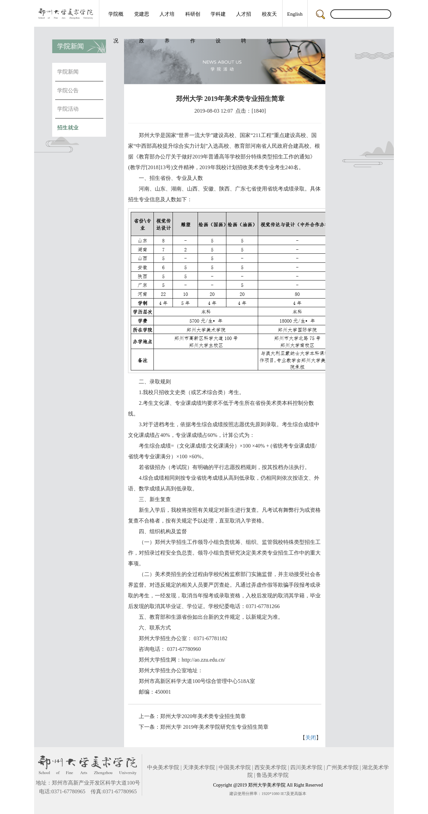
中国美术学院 (235, 767)
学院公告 (68, 90)
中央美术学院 (163, 767)
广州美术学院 (342, 767)
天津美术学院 (199, 767)
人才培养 (167, 19)
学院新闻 (68, 72)
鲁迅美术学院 (272, 775)
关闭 (310, 737)
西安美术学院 (270, 767)
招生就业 (68, 127)
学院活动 (68, 109)
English (295, 14)
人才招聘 (243, 19)
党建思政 (141, 19)
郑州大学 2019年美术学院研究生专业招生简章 (214, 727)
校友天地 (269, 19)
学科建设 (218, 19)
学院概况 (115, 19)
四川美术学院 (306, 767)
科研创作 (192, 19)
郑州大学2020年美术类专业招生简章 (203, 716)
